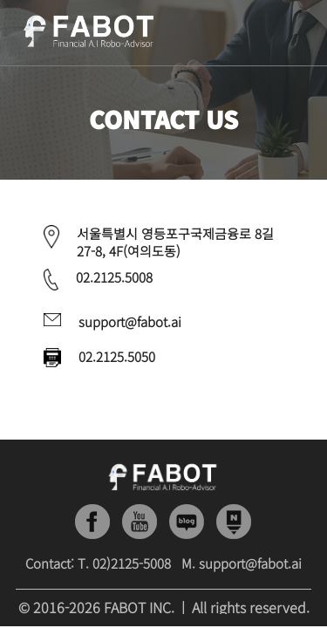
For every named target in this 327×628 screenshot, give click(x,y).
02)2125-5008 (131, 563)
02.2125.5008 (114, 277)
